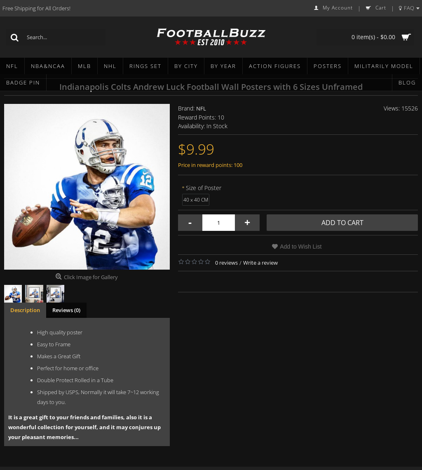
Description (25, 310)
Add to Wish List (300, 246)
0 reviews (226, 262)
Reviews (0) (66, 310)
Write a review (260, 262)
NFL (201, 108)
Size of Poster (203, 188)
